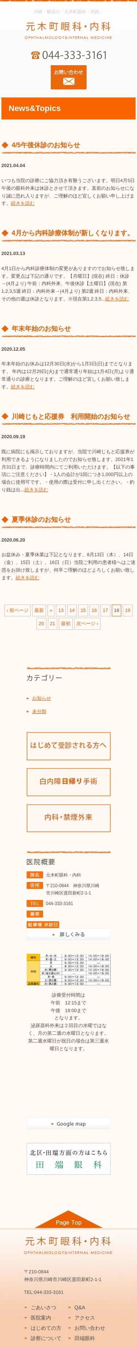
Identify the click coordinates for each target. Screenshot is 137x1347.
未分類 (39, 711)
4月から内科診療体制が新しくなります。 (73, 233)
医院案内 (41, 1318)
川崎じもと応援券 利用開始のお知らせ (71, 416)
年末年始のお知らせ (41, 328)
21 (52, 623)
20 (41, 623)
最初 (66, 623)
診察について (46, 1338)
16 (94, 610)
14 (72, 610)
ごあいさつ (43, 1307)
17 (105, 610)
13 (60, 610)
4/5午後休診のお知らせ (46, 145)
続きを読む (23, 203)
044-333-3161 (59, 903)
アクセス (85, 1318)
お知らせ (41, 698)
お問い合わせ (90, 1328)
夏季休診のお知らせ (41, 519)
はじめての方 (46, 1328)
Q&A (80, 1307)
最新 (39, 610)
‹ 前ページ (17, 610)
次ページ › (87, 623)
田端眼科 (85, 1338)
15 (82, 610)
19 (127, 610)
